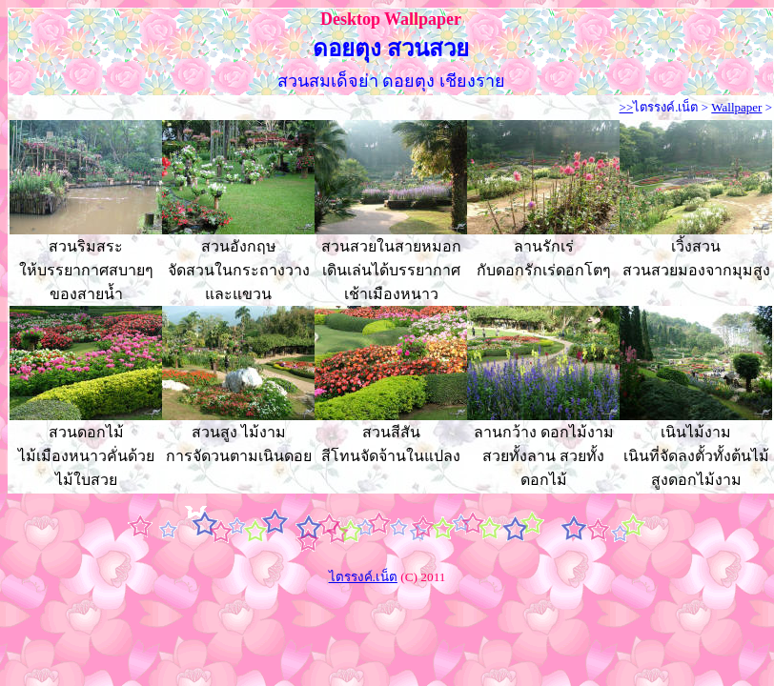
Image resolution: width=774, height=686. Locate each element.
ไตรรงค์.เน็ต (665, 107)
